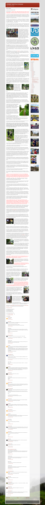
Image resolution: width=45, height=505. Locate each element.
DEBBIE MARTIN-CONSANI (15, 4)
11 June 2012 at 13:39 (10, 459)
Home (18, 497)
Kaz (8, 345)
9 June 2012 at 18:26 (10, 396)
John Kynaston (9, 354)
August (33, 75)
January (33, 87)
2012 (32, 70)
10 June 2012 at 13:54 (10, 411)
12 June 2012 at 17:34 (10, 488)
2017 (32, 65)
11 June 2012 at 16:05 (10, 474)
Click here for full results (9, 307)
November (33, 72)
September (33, 74)
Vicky (8, 403)
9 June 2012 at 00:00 (10, 319)
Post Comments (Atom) (11, 499)
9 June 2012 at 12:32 (10, 370)
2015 (32, 67)
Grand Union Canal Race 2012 (35, 82)
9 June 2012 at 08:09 (10, 338)
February (33, 86)
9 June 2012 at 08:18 (10, 343)
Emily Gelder (9, 382)
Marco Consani (9, 388)
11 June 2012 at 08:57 (10, 429)
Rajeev (9, 476)
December (33, 71)
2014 (32, 68)
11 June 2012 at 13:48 (10, 463)
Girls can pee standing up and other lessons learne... (35, 81)
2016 (32, 66)
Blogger (26, 502)
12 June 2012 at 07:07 (10, 484)
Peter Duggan (9, 409)
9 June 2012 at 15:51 (10, 374)
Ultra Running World (18, 305)
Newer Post (8, 497)
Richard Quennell (14, 209)
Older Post (27, 497)
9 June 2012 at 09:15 (10, 359)
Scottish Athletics (13, 305)
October (33, 73)
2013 (32, 69)
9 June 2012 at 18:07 (10, 386)
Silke (8, 366)
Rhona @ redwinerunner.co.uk (11, 449)
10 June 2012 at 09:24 (10, 407)
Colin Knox (9, 317)
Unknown (9, 419)
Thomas (9, 321)
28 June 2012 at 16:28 (10, 493)
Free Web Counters (33, 52)
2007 (32, 92)
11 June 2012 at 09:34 (10, 441)
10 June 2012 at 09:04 (10, 401)
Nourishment (23, 234)
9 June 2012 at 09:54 (10, 364)
